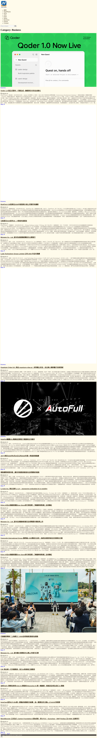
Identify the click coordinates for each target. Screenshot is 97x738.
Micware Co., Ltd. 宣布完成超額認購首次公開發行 (18, 237)
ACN (5, 13)
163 (8, 733)
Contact (6, 23)
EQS (5, 16)
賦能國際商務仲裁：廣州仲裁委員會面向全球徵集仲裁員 (20, 472)
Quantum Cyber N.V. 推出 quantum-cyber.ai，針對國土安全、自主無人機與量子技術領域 (32, 367)
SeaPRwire (7, 12)
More (3, 104)
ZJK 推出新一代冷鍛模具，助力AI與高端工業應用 (18, 669)
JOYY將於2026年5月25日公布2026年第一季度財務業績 (20, 456)
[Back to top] (2, 736)
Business (6, 20)
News (5, 18)
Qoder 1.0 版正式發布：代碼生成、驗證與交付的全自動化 (21, 91)
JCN (5, 15)
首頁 (5, 10)
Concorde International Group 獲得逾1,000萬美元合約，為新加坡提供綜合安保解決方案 (32, 538)
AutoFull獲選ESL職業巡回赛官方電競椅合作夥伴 (18, 439)
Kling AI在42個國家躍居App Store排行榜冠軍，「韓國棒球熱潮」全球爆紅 (26, 505)
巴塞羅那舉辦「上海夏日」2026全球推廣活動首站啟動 (19, 636)
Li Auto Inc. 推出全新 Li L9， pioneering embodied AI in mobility (24, 489)
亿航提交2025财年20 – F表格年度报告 (14, 221)
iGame (6, 21)
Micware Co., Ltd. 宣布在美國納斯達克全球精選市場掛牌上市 (22, 521)
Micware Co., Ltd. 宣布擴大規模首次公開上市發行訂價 (20, 653)
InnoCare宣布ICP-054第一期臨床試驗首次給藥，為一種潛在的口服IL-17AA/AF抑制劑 (30, 702)
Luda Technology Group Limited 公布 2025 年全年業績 (20, 254)
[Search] (15, 26)
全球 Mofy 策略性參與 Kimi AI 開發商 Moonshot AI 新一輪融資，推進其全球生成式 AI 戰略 (32, 686)
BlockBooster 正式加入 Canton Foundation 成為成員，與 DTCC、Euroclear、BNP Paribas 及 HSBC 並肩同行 (40, 719)
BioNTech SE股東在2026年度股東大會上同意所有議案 (19, 204)
